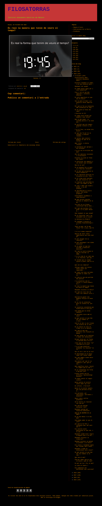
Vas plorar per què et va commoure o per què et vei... (83, 363)
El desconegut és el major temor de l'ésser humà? (83, 354)
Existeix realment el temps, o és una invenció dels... (84, 83)
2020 (75, 71)
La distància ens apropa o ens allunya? (83, 147)
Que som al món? (80, 457)
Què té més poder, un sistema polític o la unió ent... (84, 121)
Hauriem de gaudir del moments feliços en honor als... (84, 298)
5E (74, 55)
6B (25, 88)
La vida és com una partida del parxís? (84, 278)
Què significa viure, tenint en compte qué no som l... (84, 367)
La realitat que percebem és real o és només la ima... (84, 182)
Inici (37, 142)
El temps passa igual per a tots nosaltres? (84, 89)
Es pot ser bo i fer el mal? (84, 463)
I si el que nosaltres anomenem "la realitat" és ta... (84, 348)
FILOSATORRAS (29, 9)
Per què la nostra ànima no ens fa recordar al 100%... (84, 253)
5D (74, 53)
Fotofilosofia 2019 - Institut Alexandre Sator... (82, 79)
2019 (75, 73)
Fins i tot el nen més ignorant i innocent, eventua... (82, 94)
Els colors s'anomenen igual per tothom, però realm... (84, 445)
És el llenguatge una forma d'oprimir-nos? (84, 370)
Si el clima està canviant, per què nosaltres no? (84, 179)
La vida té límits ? (81, 465)
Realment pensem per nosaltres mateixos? (82, 410)
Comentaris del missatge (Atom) (29, 145)
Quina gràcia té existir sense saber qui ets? (83, 383)
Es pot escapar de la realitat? (82, 239)
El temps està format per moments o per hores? (83, 116)
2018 (75, 472)
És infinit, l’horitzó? (82, 386)
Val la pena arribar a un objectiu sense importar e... (83, 102)
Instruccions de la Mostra (82, 29)
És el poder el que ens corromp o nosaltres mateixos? (82, 248)
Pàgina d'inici (78, 27)
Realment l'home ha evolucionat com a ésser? (84, 449)
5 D (74, 45)
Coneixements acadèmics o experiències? (83, 196)
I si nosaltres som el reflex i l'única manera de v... (83, 282)
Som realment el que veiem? (84, 213)
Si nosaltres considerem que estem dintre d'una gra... (84, 308)
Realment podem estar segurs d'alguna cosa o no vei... (84, 434)
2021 (75, 69)
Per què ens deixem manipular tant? (81, 406)
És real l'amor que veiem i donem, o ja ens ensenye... (84, 187)
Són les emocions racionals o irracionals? (84, 155)
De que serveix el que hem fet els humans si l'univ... (83, 320)
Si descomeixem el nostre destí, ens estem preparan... (83, 192)
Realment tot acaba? (81, 86)
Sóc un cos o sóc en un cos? (84, 351)
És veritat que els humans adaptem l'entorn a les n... (83, 126)
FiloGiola (76, 31)
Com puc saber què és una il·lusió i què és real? (83, 460)
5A (74, 47)
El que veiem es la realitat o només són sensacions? (84, 336)
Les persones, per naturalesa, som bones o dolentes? (83, 395)
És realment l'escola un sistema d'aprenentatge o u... (84, 223)
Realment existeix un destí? (84, 290)
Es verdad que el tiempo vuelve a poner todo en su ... (84, 261)
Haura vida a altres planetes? (81, 399)
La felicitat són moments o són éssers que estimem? (84, 162)
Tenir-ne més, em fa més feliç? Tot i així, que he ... (84, 228)
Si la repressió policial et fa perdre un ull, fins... (84, 175)
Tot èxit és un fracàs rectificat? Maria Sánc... (84, 205)
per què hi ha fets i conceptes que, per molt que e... (83, 425)
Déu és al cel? (80, 165)
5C (74, 51)
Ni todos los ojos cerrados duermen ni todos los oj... (84, 274)
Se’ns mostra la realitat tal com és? (83, 402)
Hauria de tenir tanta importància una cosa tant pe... (84, 235)
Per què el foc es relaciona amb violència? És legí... (84, 107)
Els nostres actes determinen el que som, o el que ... (84, 430)
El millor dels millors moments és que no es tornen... (82, 140)
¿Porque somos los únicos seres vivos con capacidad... (83, 269)
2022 (75, 66)
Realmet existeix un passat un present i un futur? (84, 442)
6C (74, 59)
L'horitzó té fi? (80, 113)
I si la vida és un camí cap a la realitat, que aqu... (84, 257)
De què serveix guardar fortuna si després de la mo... (84, 201)
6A (74, 57)
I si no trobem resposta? (83, 231)
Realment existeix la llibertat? (82, 438)
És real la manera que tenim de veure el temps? (84, 286)
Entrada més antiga (59, 142)
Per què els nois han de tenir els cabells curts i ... (84, 293)
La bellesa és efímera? (82, 219)
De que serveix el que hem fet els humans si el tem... (83, 454)
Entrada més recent (14, 142)
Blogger (58, 497)
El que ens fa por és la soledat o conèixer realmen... (83, 134)
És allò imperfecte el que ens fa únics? (83, 98)
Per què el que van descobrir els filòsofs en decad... (84, 332)
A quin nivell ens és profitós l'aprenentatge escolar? (83, 375)
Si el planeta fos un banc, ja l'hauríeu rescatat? (84, 168)
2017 (75, 475)
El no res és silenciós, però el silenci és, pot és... (83, 304)
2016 (75, 477)
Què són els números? (82, 265)
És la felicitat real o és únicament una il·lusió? (83, 216)
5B (74, 49)
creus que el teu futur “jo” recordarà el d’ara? (84, 343)
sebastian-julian (87, 496)
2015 (75, 480)
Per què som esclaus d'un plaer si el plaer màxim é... (83, 210)
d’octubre (78, 76)
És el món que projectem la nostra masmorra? (84, 172)
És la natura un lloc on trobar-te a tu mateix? (83, 327)
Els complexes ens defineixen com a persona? (84, 468)
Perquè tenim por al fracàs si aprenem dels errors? (84, 340)
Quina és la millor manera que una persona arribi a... (83, 390)
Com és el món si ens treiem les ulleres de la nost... (84, 324)
